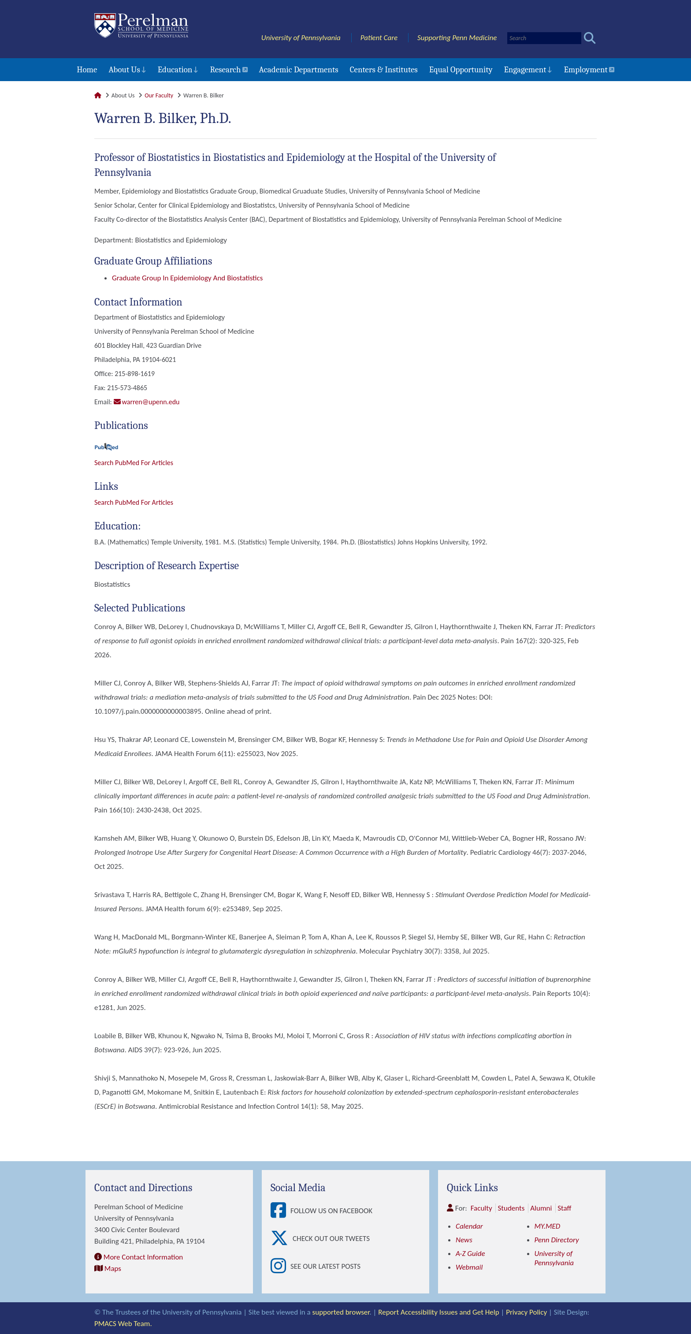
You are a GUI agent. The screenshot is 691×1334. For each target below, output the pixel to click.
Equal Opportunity (461, 70)
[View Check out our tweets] (282, 1238)
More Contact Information (143, 1257)
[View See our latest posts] (280, 1266)
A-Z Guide (470, 1253)
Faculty (481, 1208)
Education (175, 70)
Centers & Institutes (384, 70)
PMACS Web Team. (123, 1323)
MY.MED (548, 1226)
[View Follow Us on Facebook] (280, 1210)
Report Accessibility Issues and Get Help (438, 1312)
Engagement (525, 70)
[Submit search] (590, 38)
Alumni (541, 1208)
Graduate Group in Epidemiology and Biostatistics (187, 278)
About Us (124, 70)
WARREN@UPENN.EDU (151, 402)
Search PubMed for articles (133, 502)
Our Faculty (159, 95)
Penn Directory (557, 1240)
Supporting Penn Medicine (457, 37)
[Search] (544, 38)
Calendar (469, 1226)
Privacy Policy (526, 1312)
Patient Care (379, 37)
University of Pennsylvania (301, 37)
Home (87, 70)
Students (511, 1208)
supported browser (341, 1312)
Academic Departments (298, 70)
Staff (564, 1208)
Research (225, 70)
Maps (112, 1268)
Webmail (469, 1267)
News (464, 1240)
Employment (585, 70)
